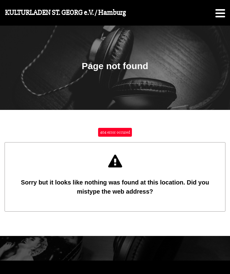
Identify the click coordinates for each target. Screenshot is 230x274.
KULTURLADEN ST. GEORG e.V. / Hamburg (65, 12)
